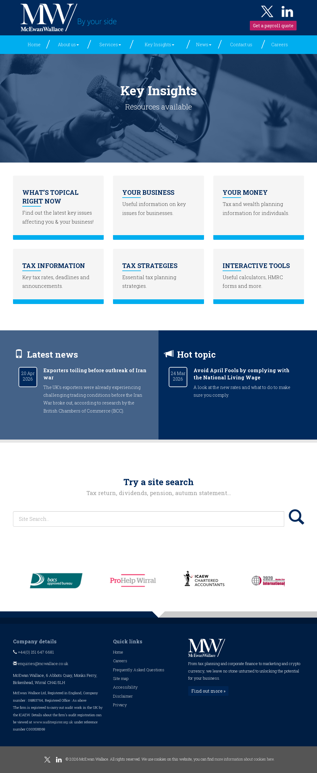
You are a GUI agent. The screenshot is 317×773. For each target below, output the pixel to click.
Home (34, 44)
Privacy (120, 705)
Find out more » (208, 691)
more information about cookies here (244, 759)
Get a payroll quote (273, 26)
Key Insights (159, 44)
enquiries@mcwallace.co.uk (40, 663)
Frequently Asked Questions (138, 669)
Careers (279, 44)
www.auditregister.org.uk (53, 722)
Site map (120, 678)
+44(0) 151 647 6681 (33, 652)
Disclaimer (123, 696)
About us (68, 44)
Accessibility (125, 687)
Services (110, 44)
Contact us (241, 44)
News (203, 44)
